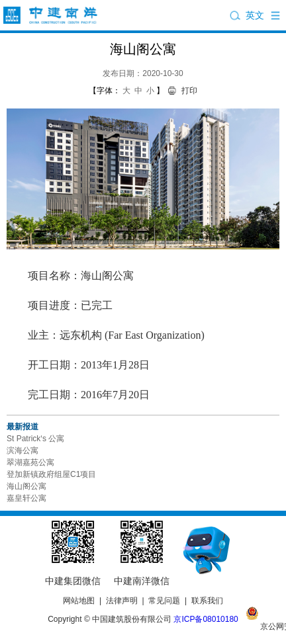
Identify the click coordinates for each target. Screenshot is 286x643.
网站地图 (79, 600)
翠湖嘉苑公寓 (30, 462)
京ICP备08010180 (205, 619)
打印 (189, 90)
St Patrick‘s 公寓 (35, 438)
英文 (255, 15)
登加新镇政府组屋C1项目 (51, 474)
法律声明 (122, 600)
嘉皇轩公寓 (26, 498)
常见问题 (164, 600)
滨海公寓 (22, 450)
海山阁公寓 (26, 486)
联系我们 (207, 600)
